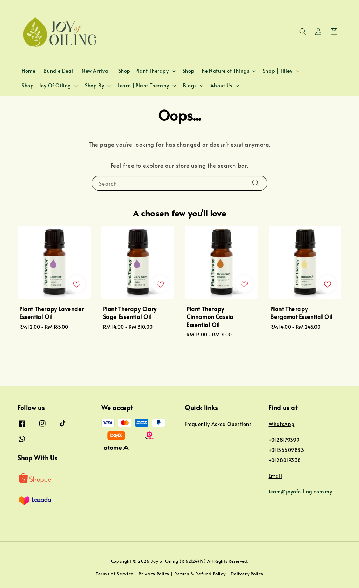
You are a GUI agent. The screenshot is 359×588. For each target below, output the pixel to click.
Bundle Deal (58, 70)
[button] (303, 31)
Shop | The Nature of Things (216, 71)
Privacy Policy (153, 573)
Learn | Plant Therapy (143, 85)
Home (28, 70)
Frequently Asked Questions (218, 424)
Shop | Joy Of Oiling (46, 85)
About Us (221, 85)
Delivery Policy (247, 573)
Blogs (190, 85)
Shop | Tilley (278, 71)
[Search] (256, 183)
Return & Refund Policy (199, 573)
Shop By (94, 85)
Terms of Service (115, 573)
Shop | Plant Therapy (143, 71)
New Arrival (96, 70)
